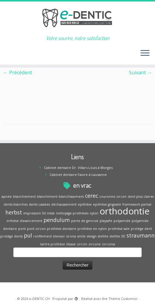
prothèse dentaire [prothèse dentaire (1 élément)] (61, 229)
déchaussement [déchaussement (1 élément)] (64, 204)
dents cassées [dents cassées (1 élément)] (39, 204)
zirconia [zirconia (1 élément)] (108, 244)
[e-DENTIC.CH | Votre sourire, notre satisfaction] (77, 18)
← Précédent (17, 72)
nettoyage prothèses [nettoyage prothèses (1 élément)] (72, 213)
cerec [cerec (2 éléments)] (91, 195)
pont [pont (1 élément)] (22, 229)
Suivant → (140, 72)
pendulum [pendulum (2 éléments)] (57, 220)
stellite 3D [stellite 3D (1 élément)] (117, 236)
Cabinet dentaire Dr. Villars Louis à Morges (78, 167)
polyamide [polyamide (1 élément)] (122, 221)
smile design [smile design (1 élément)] (87, 236)
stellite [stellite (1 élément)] (103, 236)
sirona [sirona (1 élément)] (71, 236)
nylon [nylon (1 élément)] (94, 213)
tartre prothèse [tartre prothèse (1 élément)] (52, 244)
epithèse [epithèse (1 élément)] (85, 204)
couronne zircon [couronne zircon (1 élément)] (113, 196)
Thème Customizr (123, 298)
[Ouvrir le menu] (145, 53)
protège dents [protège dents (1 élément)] (11, 236)
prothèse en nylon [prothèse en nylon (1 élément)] (92, 229)
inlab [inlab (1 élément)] (51, 213)
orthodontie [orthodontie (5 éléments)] (125, 211)
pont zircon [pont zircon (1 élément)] (36, 229)
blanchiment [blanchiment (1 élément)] (47, 196)
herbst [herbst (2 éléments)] (13, 212)
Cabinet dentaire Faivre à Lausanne (78, 174)
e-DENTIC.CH (39, 298)
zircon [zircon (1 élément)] (82, 244)
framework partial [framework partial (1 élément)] (136, 204)
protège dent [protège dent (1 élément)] (141, 229)
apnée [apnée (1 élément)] (7, 196)
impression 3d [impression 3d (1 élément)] (34, 213)
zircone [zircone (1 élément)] (94, 244)
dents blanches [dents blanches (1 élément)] (16, 204)
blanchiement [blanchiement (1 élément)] (24, 196)
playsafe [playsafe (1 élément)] (106, 221)
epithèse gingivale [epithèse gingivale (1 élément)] (107, 204)
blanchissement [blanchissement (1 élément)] (71, 196)
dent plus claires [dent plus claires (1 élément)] (141, 196)
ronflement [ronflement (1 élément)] (42, 236)
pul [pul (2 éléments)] (28, 235)
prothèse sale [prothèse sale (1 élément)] (119, 229)
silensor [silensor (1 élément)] (59, 236)
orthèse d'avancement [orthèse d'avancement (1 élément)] (24, 221)
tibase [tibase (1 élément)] (71, 244)
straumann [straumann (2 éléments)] (141, 235)
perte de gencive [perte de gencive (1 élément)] (84, 221)
